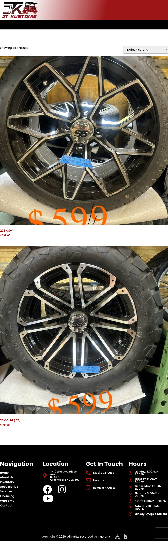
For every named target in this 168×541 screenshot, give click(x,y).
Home (4, 473)
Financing (7, 496)
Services (6, 491)
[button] (84, 25)
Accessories (10, 487)
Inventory (8, 482)
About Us (7, 477)
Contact (6, 505)
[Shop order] (145, 49)
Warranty (7, 501)
